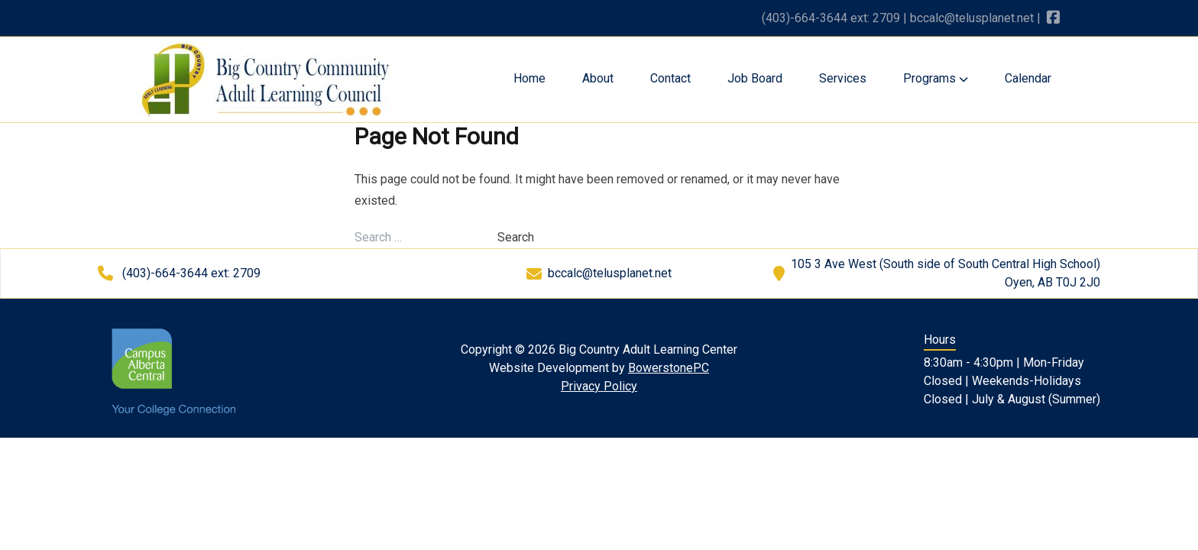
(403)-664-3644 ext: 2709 (831, 18)
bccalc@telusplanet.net (972, 18)
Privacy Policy (599, 386)
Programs (935, 78)
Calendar (1028, 78)
